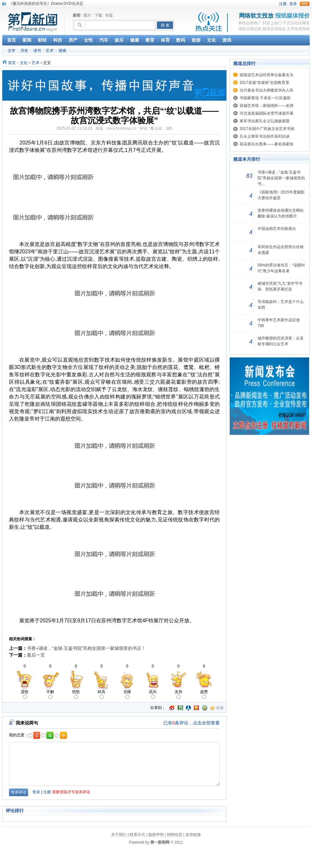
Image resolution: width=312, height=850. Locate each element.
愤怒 (76, 694)
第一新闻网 (159, 842)
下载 (98, 15)
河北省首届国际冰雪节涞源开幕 (266, 113)
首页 (12, 63)
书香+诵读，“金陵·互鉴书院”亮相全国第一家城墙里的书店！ (86, 648)
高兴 (153, 694)
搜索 (62, 50)
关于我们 (119, 834)
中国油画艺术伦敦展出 (277, 228)
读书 (37, 50)
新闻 (76, 15)
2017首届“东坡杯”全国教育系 (264, 82)
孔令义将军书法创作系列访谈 (265, 136)
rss (305, 4)
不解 (50, 694)
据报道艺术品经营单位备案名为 (266, 75)
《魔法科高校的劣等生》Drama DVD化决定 (46, 3)
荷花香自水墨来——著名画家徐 (266, 144)
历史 (24, 50)
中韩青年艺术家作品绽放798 (279, 323)
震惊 (25, 694)
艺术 (49, 50)
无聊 (127, 694)
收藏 (220, 708)
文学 (11, 50)
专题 (109, 15)
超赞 (204, 694)
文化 (24, 63)
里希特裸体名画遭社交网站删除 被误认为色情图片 (281, 213)
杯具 (101, 694)
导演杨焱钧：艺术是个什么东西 (281, 304)
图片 (87, 15)
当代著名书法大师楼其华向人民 (266, 90)
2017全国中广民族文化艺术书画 (267, 129)
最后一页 (36, 655)
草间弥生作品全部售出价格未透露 (281, 250)
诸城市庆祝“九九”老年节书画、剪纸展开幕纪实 (280, 286)
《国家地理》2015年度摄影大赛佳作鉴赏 (281, 195)
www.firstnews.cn (121, 128)
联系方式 (137, 834)
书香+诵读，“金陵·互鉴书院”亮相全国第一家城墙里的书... (281, 178)
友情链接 (193, 834)
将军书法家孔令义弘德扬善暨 (265, 121)
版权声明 (156, 834)
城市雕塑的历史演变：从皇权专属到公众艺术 (281, 341)
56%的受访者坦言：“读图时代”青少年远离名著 (281, 268)
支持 (178, 694)
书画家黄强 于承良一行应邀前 (265, 98)
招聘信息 (174, 834)
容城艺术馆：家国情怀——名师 (266, 105)
